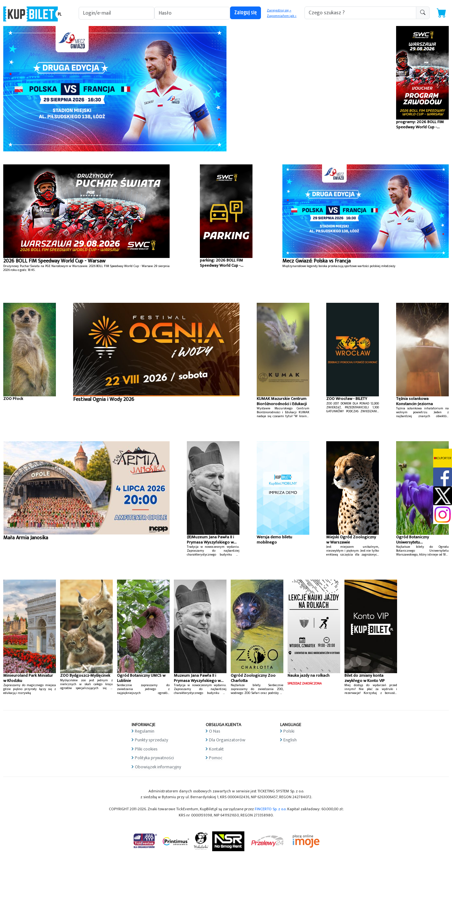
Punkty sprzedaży (151, 740)
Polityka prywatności (154, 758)
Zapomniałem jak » (281, 16)
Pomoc (215, 758)
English (290, 740)
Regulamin (144, 731)
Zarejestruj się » (279, 10)
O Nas (214, 731)
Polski (288, 731)
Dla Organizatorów (227, 740)
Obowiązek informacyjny (158, 767)
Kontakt (216, 749)
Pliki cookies (146, 749)
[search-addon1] (360, 12)
